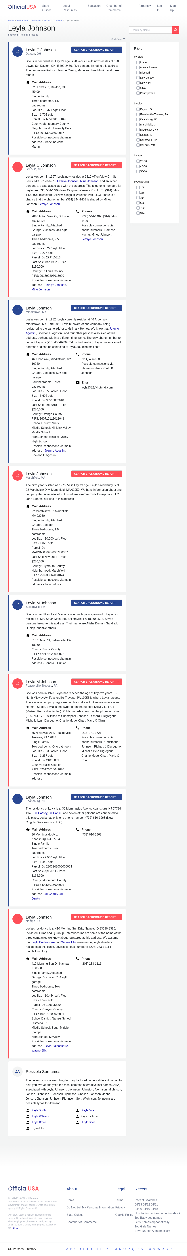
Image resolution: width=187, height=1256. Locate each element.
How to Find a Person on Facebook (157, 1213)
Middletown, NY (149, 129)
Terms (119, 1200)
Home (70, 1200)
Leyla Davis (85, 1122)
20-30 (143, 161)
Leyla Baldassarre (43, 942)
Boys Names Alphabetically (152, 1230)
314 (142, 197)
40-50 (143, 166)
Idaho (143, 62)
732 (142, 208)
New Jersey (147, 77)
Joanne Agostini (55, 450)
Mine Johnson (89, 181)
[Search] (150, 30)
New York (145, 83)
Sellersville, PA (148, 140)
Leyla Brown (36, 1122)
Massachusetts (148, 67)
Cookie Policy (124, 1214)
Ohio (143, 88)
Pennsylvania (147, 93)
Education (93, 5)
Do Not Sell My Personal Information (90, 1207)
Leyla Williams (37, 1116)
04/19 (146, 1208)
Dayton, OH (147, 109)
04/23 (138, 1204)
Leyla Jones (85, 1110)
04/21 (154, 1204)
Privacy (120, 1207)
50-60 (143, 171)
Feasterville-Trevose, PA (154, 114)
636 (142, 202)
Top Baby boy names (148, 1217)
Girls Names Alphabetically (152, 1222)
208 (142, 187)
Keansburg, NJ (148, 119)
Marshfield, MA (148, 124)
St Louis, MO (147, 145)
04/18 (154, 1208)
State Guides (46, 8)
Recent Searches (146, 1200)
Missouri (145, 72)
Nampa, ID (146, 134)
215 (142, 192)
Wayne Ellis (69, 942)
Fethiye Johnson (68, 181)
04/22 (146, 1204)
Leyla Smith (36, 1110)
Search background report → (96, 49)
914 (142, 213)
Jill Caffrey (40, 813)
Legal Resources (70, 8)
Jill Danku (55, 813)
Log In (159, 8)
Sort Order (117, 39)
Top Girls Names (145, 1226)
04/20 (138, 1208)
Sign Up (173, 8)
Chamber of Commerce (114, 8)
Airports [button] (144, 5)
